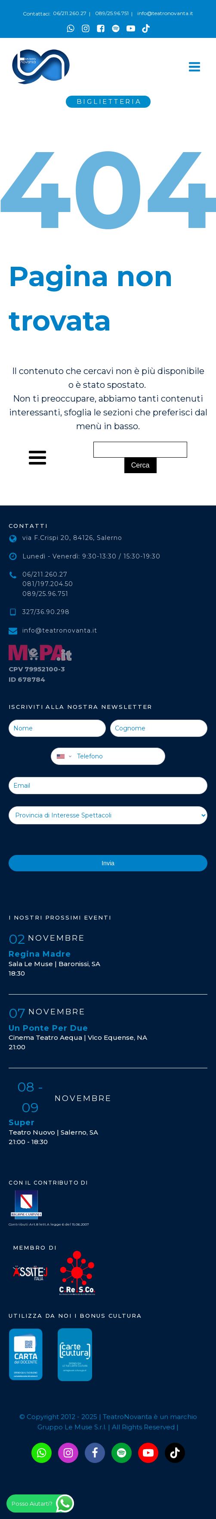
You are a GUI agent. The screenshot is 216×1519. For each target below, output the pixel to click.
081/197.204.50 (47, 584)
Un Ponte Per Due (48, 1028)
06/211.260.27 (69, 13)
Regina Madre (40, 954)
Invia (108, 863)
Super (22, 1122)
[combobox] (63, 756)
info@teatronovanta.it (165, 13)
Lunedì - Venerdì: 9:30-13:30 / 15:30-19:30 (91, 556)
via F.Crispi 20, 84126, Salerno (72, 538)
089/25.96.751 (112, 13)
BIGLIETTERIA (109, 101)
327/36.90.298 (46, 612)
